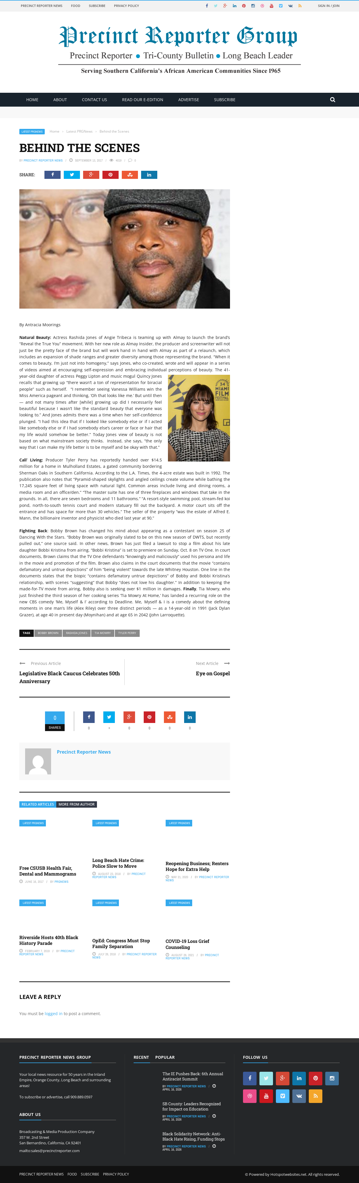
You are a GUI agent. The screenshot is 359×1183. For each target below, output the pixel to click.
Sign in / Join (329, 5)
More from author (77, 804)
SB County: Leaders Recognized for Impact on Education (191, 1106)
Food (75, 5)
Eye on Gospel (213, 673)
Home (32, 99)
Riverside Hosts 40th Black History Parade (48, 940)
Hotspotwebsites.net (288, 1174)
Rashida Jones (76, 633)
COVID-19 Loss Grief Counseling (187, 944)
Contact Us (94, 99)
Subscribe (97, 5)
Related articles (38, 804)
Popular (165, 1057)
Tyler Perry (127, 633)
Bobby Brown (48, 633)
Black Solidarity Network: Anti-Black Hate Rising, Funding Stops (193, 1136)
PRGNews (61, 882)
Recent (141, 1057)
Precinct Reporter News (41, 5)
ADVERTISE (188, 99)
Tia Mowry (103, 633)
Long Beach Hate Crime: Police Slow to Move (118, 863)
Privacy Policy (126, 5)
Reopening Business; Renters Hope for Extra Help (197, 866)
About (60, 99)
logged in (54, 1013)
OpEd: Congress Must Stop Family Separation (121, 943)
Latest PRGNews (32, 131)
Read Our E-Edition (142, 99)
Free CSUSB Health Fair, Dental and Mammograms (47, 871)
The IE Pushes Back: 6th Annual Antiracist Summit (192, 1076)
